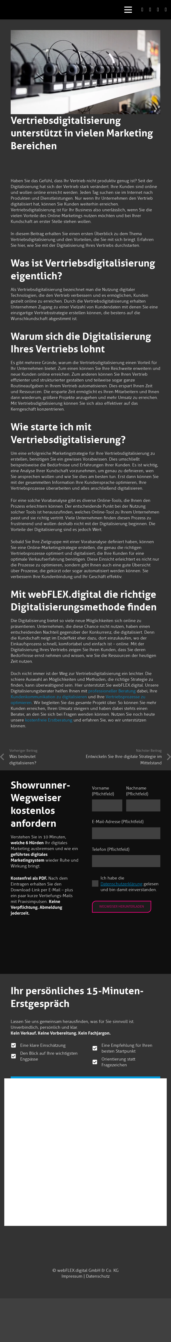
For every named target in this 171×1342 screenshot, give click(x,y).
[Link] (142, 9)
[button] (128, 10)
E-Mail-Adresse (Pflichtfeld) (117, 821)
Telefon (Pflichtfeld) (110, 849)
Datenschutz (98, 1276)
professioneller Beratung (112, 691)
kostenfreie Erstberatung (48, 720)
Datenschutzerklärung (121, 883)
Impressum (72, 1276)
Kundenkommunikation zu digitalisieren (49, 696)
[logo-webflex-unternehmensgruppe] (72, 9)
